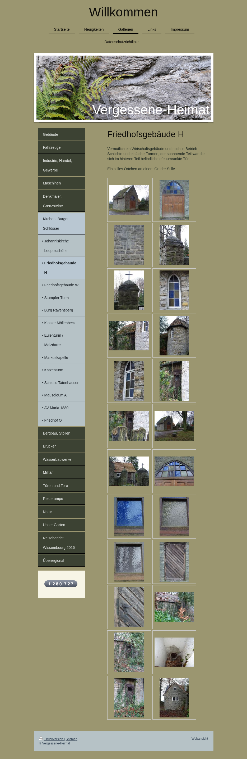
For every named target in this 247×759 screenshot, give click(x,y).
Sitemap (71, 739)
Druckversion (51, 739)
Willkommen (123, 12)
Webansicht (200, 738)
